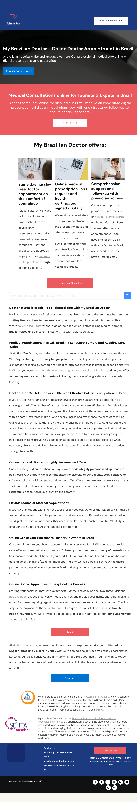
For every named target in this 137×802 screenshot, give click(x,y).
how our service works (109, 217)
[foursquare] (114, 782)
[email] (120, 782)
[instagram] (95, 782)
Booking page (18, 596)
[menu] (130, 16)
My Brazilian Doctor (30, 326)
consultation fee (54, 608)
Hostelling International (96, 696)
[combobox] (66, 295)
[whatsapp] (114, 788)
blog (100, 709)
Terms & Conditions (101, 758)
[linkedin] (107, 782)
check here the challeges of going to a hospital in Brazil (67, 370)
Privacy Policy (122, 758)
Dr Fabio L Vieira (113, 761)
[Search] (127, 295)
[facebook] (101, 782)
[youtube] (126, 782)
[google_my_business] (108, 788)
